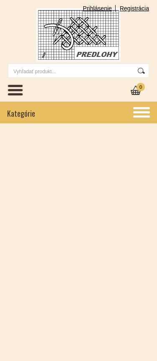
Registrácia (134, 8)
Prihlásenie (97, 8)
